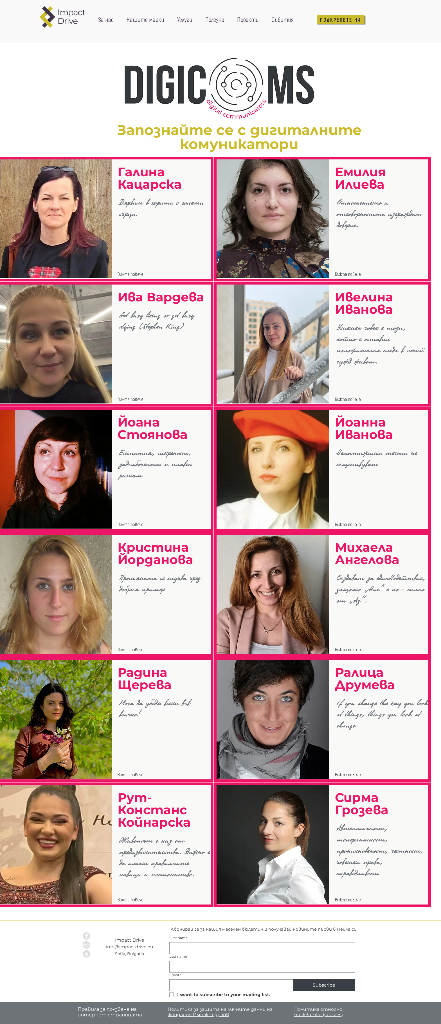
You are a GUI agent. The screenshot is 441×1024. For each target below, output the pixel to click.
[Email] (229, 985)
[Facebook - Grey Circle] (86, 936)
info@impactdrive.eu (129, 946)
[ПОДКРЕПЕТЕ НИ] (340, 19)
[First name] (260, 948)
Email (175, 975)
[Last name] (260, 966)
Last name (178, 956)
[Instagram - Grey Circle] (86, 945)
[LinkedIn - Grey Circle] (86, 954)
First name (178, 938)
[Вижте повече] (133, 274)
